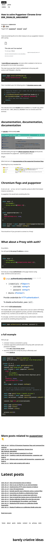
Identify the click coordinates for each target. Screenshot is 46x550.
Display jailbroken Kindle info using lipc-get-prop (20, 496)
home (3, 519)
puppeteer (12, 29)
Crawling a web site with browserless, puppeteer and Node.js (21, 454)
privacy (34, 519)
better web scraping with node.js (15, 461)
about (3, 4)
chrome (19, 29)
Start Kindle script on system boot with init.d (19, 492)
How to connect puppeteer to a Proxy (17, 452)
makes (4, 7)
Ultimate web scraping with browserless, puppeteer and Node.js (22, 458)
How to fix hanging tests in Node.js (16, 481)
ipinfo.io (12, 351)
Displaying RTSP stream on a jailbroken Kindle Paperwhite (19, 501)
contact (25, 519)
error (25, 29)
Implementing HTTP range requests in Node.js (19, 484)
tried (3, 63)
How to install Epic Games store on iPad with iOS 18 (21, 494)
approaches (14, 63)
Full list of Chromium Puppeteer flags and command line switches (22, 445)
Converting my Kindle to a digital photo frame (19, 490)
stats (39, 519)
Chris (6, 26)
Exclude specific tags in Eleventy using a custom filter (21, 488)
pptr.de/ (5, 131)
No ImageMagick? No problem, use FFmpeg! (19, 498)
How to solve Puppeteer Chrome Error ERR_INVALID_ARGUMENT (17, 449)
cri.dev (4, 2)
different (8, 63)
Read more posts (6, 509)
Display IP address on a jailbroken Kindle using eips (21, 504)
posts (9, 4)
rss (9, 7)
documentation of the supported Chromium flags (28, 161)
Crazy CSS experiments (12, 486)
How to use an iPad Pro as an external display (19, 483)
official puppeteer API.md (26, 151)
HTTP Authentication (15, 306)
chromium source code (34, 85)
